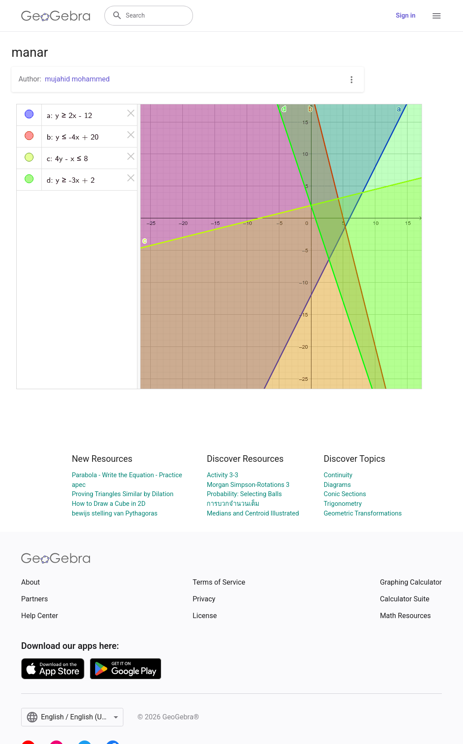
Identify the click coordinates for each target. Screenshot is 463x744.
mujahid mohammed (77, 79)
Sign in (405, 15)
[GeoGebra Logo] (55, 16)
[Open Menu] (436, 16)
